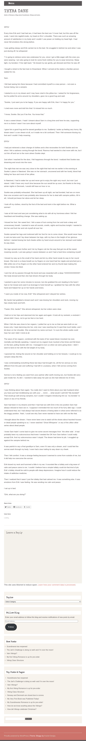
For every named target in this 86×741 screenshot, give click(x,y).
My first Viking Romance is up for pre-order (23, 657)
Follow (11, 627)
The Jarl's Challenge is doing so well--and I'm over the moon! (30, 681)
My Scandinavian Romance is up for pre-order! (25, 702)
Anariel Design (49, 736)
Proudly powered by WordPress (16, 736)
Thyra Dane (16, 11)
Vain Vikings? (12, 653)
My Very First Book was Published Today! (23, 699)
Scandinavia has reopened (17, 646)
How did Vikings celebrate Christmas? (21, 709)
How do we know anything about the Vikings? (24, 706)
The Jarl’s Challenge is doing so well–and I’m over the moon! (30, 650)
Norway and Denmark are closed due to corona (25, 695)
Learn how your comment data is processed (56, 585)
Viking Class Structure (15, 660)
